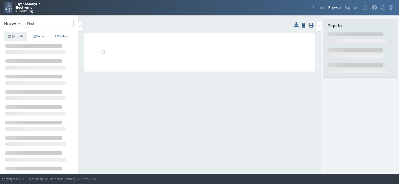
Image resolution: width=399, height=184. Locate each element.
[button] (383, 7)
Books (39, 36)
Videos (61, 36)
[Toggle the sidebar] (80, 26)
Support (352, 7)
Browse (334, 7)
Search (318, 7)
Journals (15, 36)
